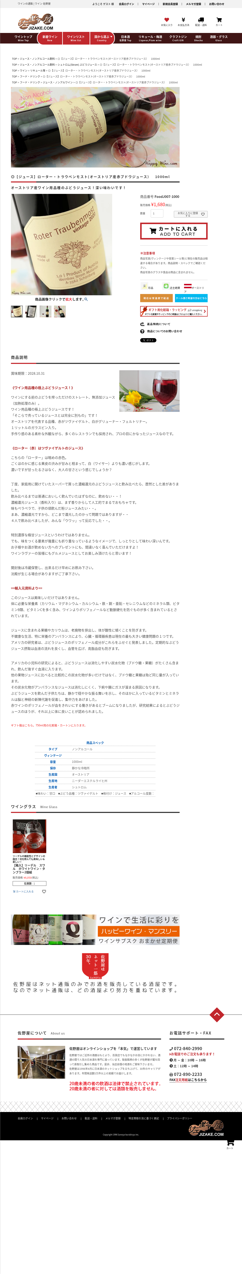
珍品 (147, 288)
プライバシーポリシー (179, 1118)
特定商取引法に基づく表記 (144, 1118)
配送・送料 (91, 1118)
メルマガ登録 (193, 4)
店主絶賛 (171, 288)
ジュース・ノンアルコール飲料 (37, 59)
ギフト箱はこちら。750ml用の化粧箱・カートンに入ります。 (49, 725)
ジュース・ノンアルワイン (58, 82)
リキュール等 (37, 70)
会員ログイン (126, 4)
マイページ (148, 4)
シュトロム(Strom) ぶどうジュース (77, 65)
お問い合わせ (216, 4)
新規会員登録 (170, 4)
